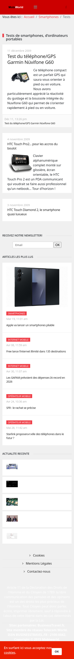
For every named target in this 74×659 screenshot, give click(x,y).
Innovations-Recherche (35, 465)
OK (57, 651)
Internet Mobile (18, 339)
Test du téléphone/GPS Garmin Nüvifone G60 (31, 59)
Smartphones (49, 17)
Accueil (29, 17)
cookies (9, 652)
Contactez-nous (38, 571)
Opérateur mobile (19, 396)
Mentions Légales (38, 563)
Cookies (38, 555)
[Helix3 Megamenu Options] (35, 7)
